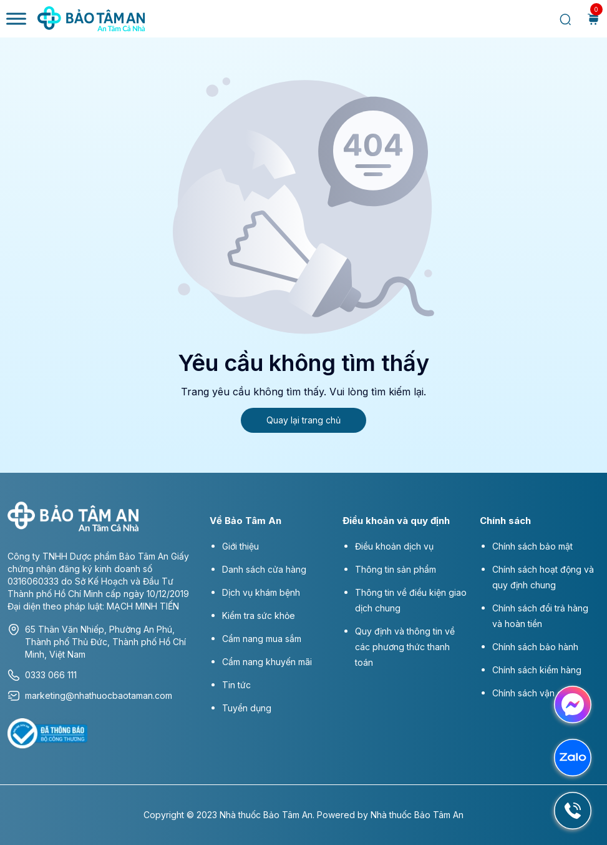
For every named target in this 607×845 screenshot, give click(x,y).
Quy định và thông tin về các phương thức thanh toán (405, 647)
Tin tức (236, 684)
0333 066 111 (42, 675)
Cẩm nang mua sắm (261, 638)
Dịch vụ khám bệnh (261, 592)
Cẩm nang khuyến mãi (267, 661)
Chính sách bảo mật (532, 546)
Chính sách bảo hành (535, 646)
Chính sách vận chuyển (539, 693)
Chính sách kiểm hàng (536, 670)
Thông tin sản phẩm (395, 569)
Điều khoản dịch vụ (394, 546)
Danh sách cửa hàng (264, 569)
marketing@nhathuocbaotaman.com (89, 695)
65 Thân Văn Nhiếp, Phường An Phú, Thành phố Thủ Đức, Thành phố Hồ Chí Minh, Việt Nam (96, 641)
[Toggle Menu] (16, 18)
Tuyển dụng (246, 708)
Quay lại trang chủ (303, 420)
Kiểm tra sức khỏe (258, 615)
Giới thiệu (240, 546)
